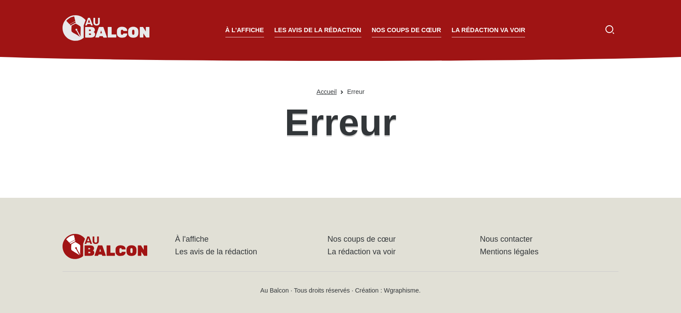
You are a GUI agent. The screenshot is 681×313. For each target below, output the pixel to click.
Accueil (327, 91)
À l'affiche (244, 30)
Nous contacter (506, 239)
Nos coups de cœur (406, 30)
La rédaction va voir (489, 30)
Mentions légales (509, 251)
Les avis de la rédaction (317, 30)
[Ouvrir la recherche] (609, 29)
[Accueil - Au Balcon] (106, 29)
